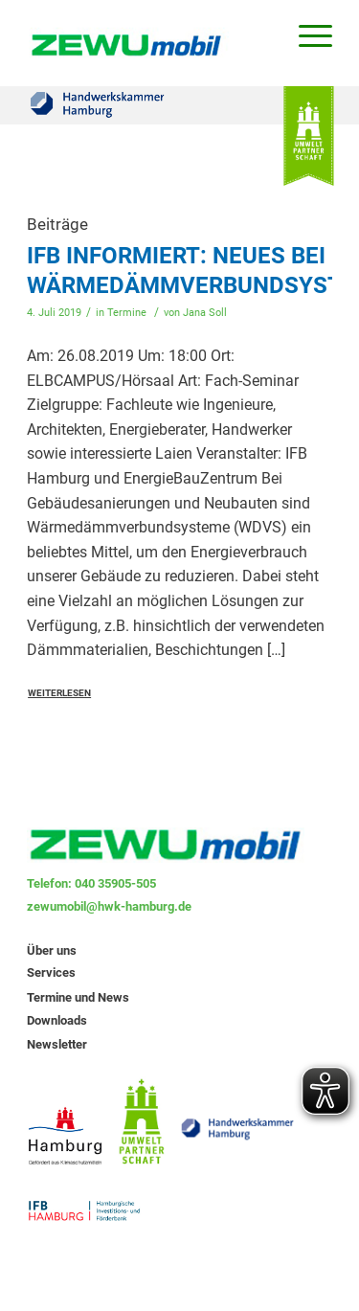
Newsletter (57, 1044)
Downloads (57, 1020)
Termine (126, 312)
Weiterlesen (59, 693)
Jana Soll (205, 312)
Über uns (52, 950)
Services (51, 972)
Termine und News (78, 997)
